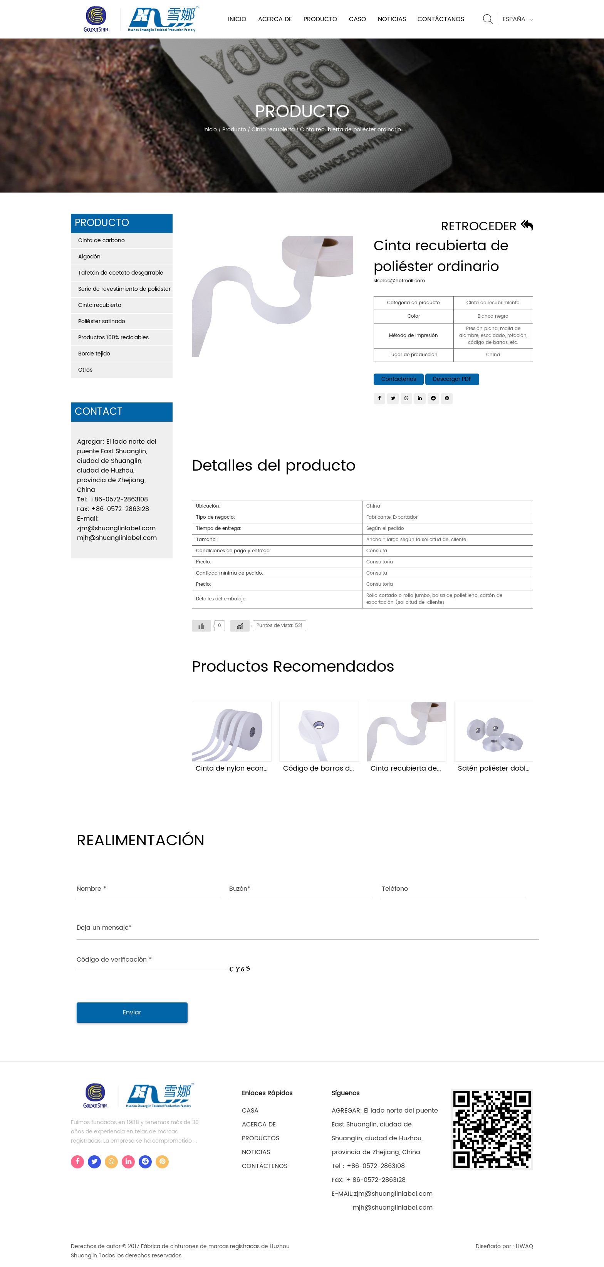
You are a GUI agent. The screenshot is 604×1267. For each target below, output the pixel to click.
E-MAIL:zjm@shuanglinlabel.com (382, 1193)
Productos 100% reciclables (113, 337)
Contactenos (398, 379)
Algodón (89, 256)
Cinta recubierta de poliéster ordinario (435, 768)
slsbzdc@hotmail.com (399, 281)
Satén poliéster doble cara (503, 768)
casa (250, 1109)
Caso (357, 19)
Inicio (237, 19)
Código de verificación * (114, 958)
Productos (260, 1137)
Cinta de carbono (101, 240)
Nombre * (91, 889)
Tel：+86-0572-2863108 (368, 1165)
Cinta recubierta (273, 129)
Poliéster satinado (101, 321)
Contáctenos (264, 1165)
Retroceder (487, 227)
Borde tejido (94, 353)
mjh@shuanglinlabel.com (117, 538)
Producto (320, 19)
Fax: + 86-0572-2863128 (369, 1179)
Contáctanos (441, 19)
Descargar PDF (452, 379)
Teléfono (395, 889)
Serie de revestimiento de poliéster (124, 289)
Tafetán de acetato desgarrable (120, 272)
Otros (85, 369)
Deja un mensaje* (104, 928)
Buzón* (239, 889)
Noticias (392, 19)
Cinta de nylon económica (240, 768)
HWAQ (524, 1245)
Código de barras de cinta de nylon (343, 768)
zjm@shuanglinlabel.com (116, 528)
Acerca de (275, 19)
